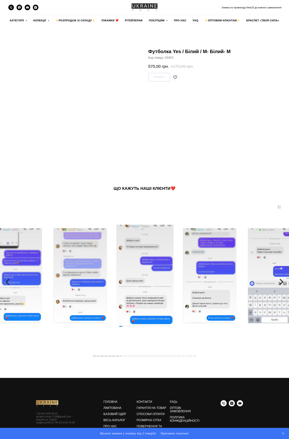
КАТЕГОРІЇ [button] (17, 20)
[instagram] (35, 7)
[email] (27, 7)
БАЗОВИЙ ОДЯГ (115, 414)
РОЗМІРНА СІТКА (149, 420)
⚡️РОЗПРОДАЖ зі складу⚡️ (75, 20)
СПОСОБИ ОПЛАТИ (151, 414)
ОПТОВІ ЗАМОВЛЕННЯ (180, 409)
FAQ (195, 20)
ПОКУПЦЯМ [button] (157, 20)
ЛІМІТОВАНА (112, 407)
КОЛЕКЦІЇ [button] (40, 20)
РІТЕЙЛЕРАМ (133, 20)
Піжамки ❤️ (110, 20)
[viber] (19, 7)
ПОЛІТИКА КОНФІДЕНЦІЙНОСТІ (185, 419)
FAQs (173, 401)
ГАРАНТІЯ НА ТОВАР (151, 407)
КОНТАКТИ (144, 401)
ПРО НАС (180, 20)
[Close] (283, 433)
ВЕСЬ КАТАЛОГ (114, 420)
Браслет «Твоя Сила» (262, 20)
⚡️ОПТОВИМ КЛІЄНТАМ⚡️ (222, 20)
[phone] (11, 7)
